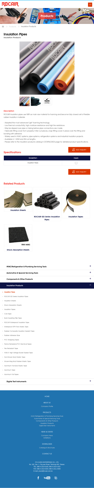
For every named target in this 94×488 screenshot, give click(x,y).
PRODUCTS (47, 412)
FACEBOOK (38, 478)
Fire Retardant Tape (11, 348)
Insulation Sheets (10, 301)
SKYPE (55, 478)
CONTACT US (47, 454)
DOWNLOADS (47, 444)
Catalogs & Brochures (47, 448)
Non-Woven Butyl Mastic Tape (14, 357)
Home (3, 26)
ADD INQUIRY (81, 150)
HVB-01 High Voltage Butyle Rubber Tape (18, 353)
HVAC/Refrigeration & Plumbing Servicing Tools (27, 267)
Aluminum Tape (9, 370)
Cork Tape (7, 314)
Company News (47, 436)
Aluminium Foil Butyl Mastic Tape (15, 366)
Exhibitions (47, 438)
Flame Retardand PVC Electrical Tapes (17, 344)
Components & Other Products (20, 279)
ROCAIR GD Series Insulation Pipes (16, 296)
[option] (24, 101)
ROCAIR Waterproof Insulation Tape (16, 322)
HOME (47, 396)
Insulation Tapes (9, 309)
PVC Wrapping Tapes (11, 340)
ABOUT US (47, 403)
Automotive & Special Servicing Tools (22, 273)
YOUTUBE (47, 478)
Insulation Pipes (9, 292)
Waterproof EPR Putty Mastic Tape (16, 327)
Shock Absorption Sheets (13, 305)
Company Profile (47, 406)
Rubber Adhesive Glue (12, 335)
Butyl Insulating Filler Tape (13, 318)
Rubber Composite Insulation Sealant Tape (19, 331)
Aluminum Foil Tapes (11, 374)
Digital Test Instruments (16, 382)
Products (12, 26)
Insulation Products (15, 286)
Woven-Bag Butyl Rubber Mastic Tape (17, 361)
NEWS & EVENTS (47, 432)
